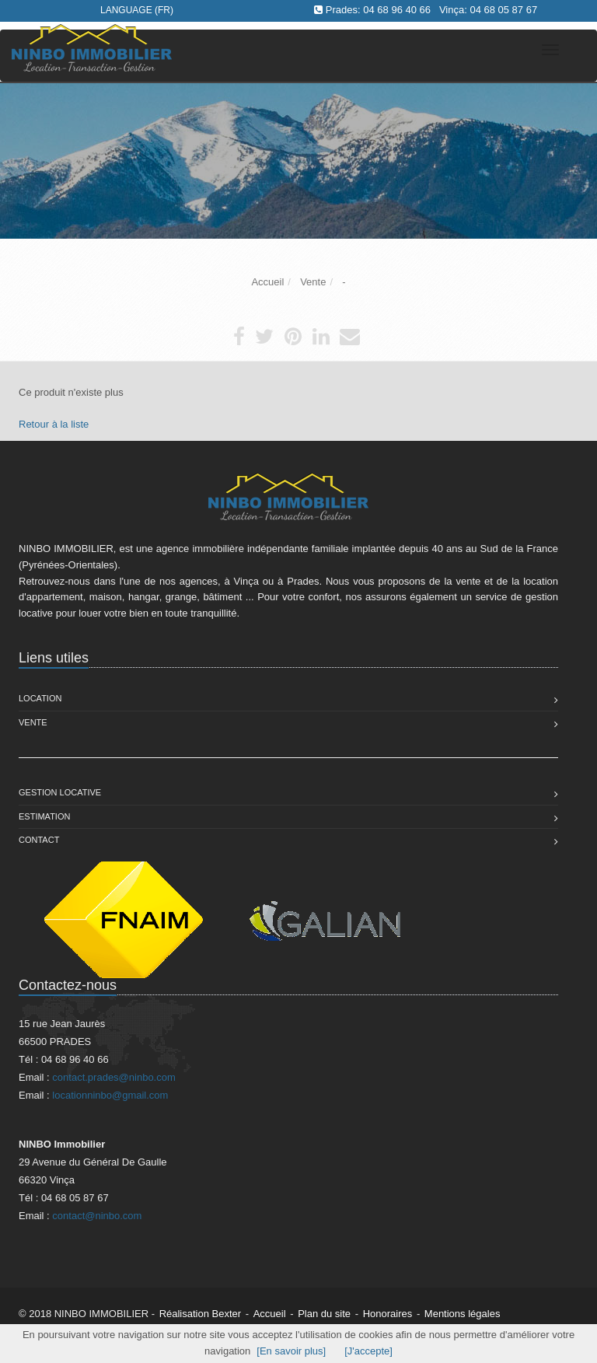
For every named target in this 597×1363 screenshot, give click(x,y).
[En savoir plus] (291, 1351)
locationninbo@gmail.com (110, 1095)
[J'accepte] (368, 1351)
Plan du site (324, 1313)
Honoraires (388, 1313)
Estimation (44, 816)
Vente (33, 722)
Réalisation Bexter (200, 1313)
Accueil (269, 1313)
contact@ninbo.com (96, 1215)
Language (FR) (136, 10)
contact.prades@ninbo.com (113, 1077)
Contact (39, 839)
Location (40, 698)
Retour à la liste (54, 424)
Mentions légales (462, 1313)
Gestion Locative (60, 792)
